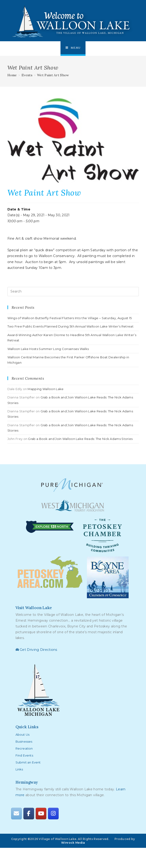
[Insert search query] (73, 292)
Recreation (24, 749)
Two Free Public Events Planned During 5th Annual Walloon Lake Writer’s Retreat (70, 327)
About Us (23, 735)
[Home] (12, 76)
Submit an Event (28, 763)
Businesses (24, 742)
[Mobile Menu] (73, 48)
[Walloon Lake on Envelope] (16, 814)
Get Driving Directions (36, 651)
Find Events (24, 756)
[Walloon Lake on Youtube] (41, 814)
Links (19, 770)
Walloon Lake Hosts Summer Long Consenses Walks (48, 350)
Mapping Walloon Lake (45, 390)
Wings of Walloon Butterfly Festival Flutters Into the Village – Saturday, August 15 (69, 319)
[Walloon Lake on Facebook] (28, 814)
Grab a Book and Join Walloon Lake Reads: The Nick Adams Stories (80, 440)
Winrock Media (73, 843)
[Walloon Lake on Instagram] (53, 814)
